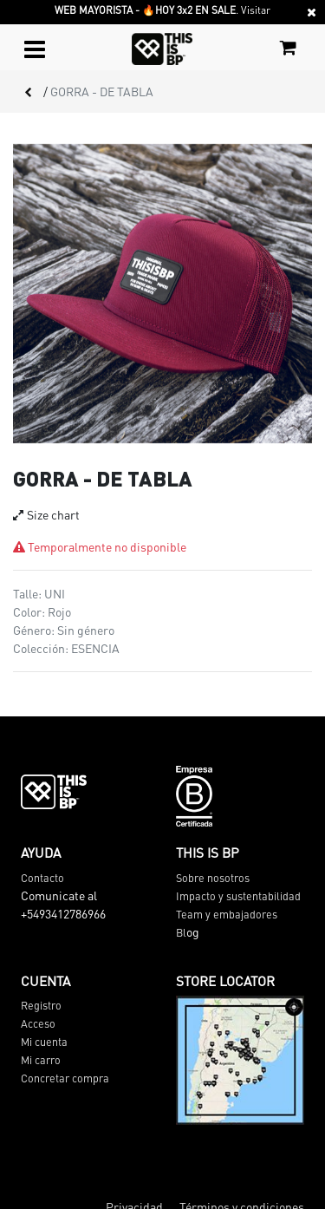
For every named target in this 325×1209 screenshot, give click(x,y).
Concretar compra (65, 1078)
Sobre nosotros (213, 878)
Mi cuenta (44, 1042)
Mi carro (41, 1060)
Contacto (42, 878)
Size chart (46, 514)
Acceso (38, 1023)
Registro (41, 1005)
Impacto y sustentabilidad (238, 896)
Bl (181, 932)
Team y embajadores (226, 914)
